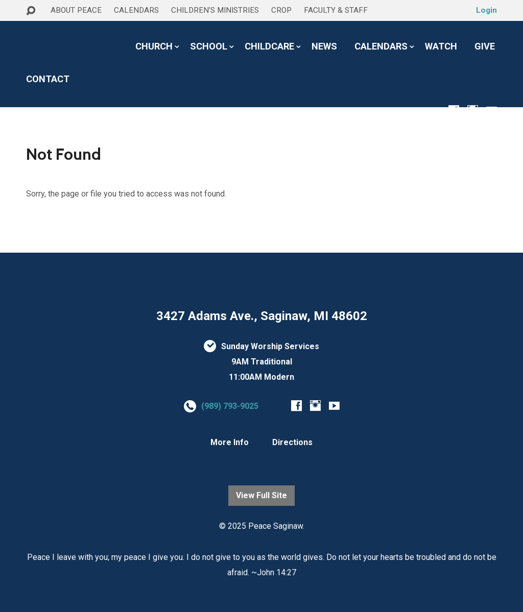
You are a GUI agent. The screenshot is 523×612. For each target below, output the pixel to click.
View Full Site (261, 495)
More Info (229, 442)
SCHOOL (208, 46)
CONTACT (47, 79)
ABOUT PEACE (76, 10)
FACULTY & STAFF (336, 10)
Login (486, 10)
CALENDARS (136, 10)
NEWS (324, 46)
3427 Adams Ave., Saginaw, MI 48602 (261, 316)
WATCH (441, 46)
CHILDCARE (269, 46)
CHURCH (154, 46)
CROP (281, 10)
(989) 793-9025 (229, 406)
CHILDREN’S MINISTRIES (215, 10)
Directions (292, 442)
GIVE (484, 46)
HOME (39, 30)
